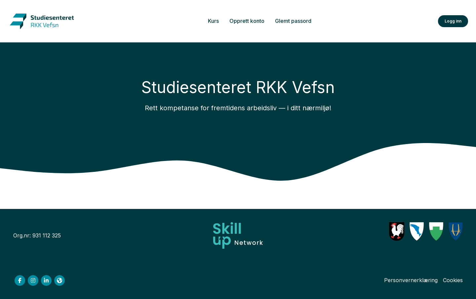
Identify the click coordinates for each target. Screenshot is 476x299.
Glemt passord (293, 21)
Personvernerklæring (411, 280)
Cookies (453, 280)
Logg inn (453, 21)
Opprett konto (246, 21)
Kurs (213, 21)
